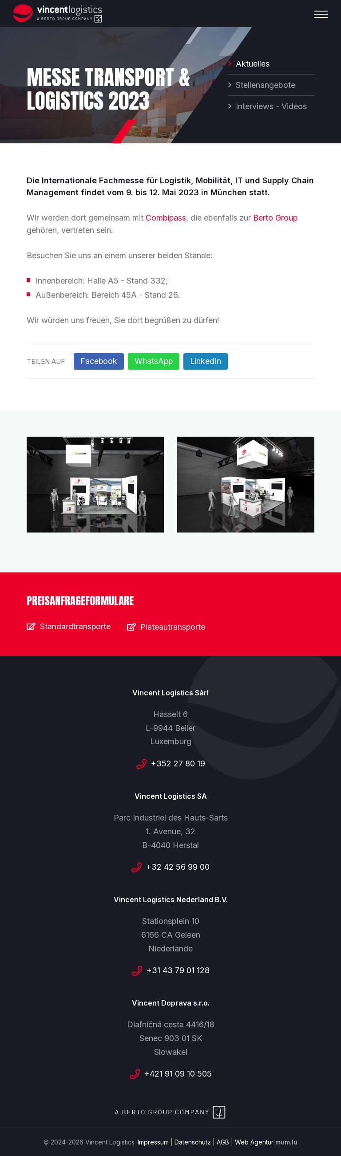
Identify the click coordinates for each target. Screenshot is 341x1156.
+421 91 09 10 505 (178, 1073)
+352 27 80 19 (178, 763)
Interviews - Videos (271, 107)
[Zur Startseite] (57, 13)
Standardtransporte (75, 626)
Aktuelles (253, 64)
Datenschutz (192, 1141)
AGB (223, 1141)
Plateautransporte (174, 626)
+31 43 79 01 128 (178, 970)
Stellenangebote (265, 86)
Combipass (166, 217)
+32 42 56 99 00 (178, 866)
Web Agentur (254, 1141)
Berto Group (276, 217)
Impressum (153, 1141)
